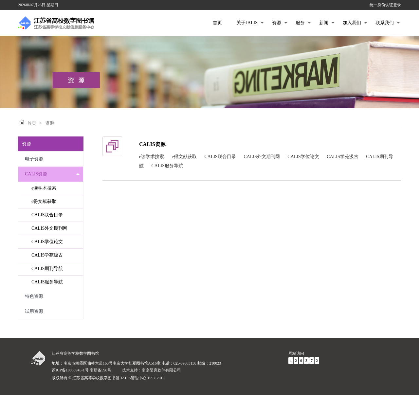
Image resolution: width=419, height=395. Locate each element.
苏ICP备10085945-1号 (70, 370)
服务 (303, 22)
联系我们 (387, 22)
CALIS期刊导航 (47, 268)
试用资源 (52, 311)
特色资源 (52, 296)
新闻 (327, 22)
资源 (279, 22)
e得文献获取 (43, 201)
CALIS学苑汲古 (47, 255)
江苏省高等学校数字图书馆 (75, 353)
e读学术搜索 (43, 188)
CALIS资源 (52, 174)
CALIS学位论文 (47, 241)
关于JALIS (250, 22)
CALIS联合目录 (47, 214)
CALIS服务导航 (47, 281)
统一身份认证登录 (385, 5)
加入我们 (355, 22)
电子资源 (52, 159)
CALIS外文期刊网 (49, 228)
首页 (217, 22)
